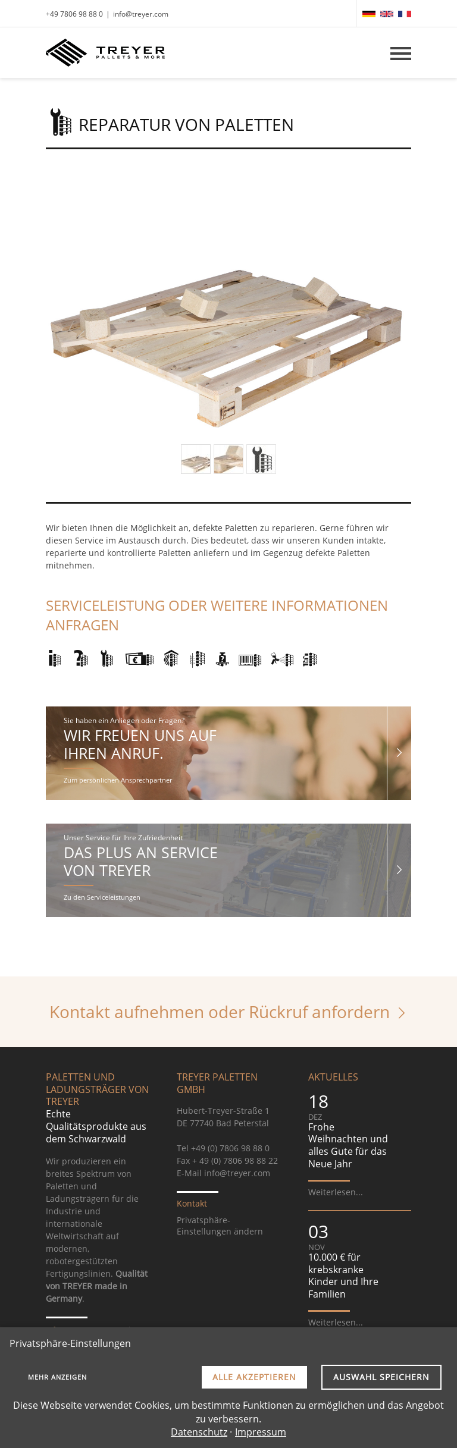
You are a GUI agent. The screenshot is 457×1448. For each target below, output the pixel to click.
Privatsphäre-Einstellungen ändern (220, 1225)
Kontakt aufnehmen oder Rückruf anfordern (219, 1011)
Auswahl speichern (381, 1377)
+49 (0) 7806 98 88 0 (230, 1148)
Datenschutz (199, 1431)
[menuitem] (368, 14)
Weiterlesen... (335, 1192)
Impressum (260, 1431)
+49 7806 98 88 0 (74, 14)
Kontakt (192, 1203)
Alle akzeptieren (254, 1377)
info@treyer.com (140, 14)
